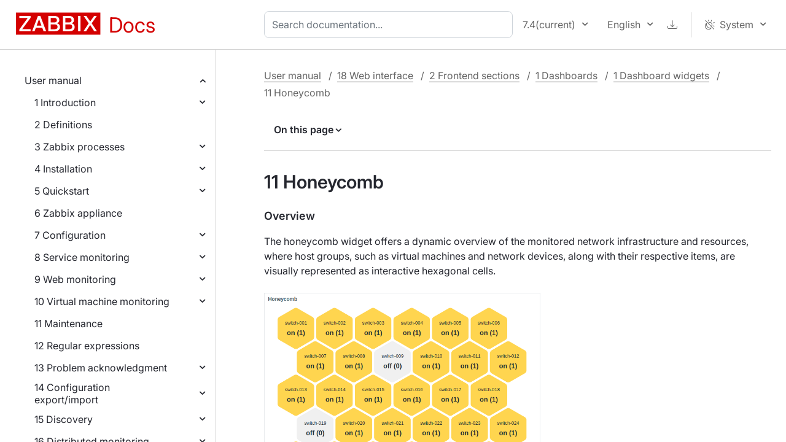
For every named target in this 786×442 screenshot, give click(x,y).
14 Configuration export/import (72, 393)
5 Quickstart (61, 191)
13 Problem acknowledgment (100, 368)
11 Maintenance (68, 323)
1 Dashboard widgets (661, 75)
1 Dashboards (566, 75)
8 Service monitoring (82, 257)
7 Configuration (70, 235)
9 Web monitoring (75, 279)
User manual (53, 80)
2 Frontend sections (474, 75)
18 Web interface (375, 75)
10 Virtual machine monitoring (101, 301)
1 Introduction (65, 102)
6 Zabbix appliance (78, 213)
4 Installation (63, 169)
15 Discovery (63, 419)
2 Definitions (63, 124)
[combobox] (391, 24)
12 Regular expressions (86, 345)
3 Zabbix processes (79, 147)
